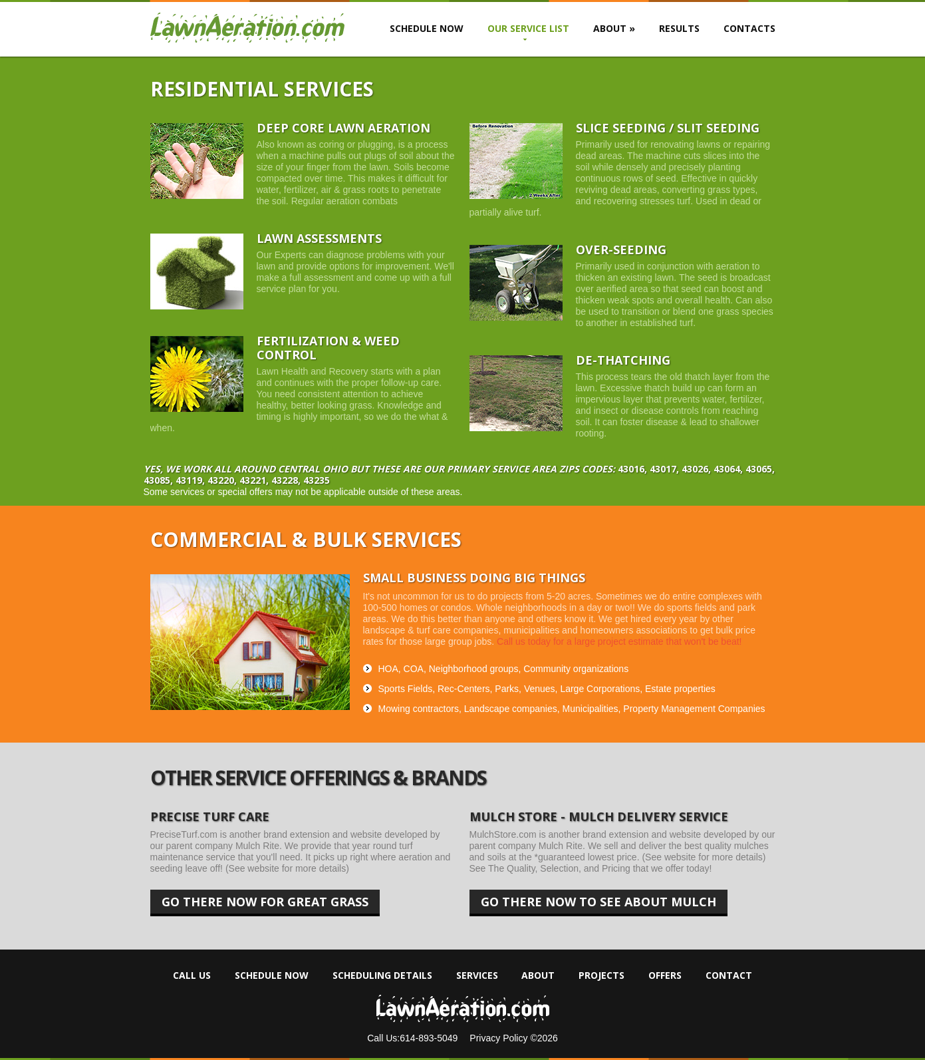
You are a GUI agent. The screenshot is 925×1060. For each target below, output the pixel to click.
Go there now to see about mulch (598, 905)
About (614, 28)
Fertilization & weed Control (328, 348)
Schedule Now (426, 28)
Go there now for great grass (265, 905)
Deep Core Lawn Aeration (343, 128)
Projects (601, 975)
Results (679, 28)
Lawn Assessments (319, 238)
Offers (665, 975)
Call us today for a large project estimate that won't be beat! (619, 641)
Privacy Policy (499, 1038)
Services (477, 975)
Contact (729, 975)
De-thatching (623, 360)
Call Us (192, 975)
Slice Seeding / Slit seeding (667, 128)
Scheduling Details (382, 975)
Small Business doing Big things (474, 578)
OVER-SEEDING (621, 250)
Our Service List (528, 28)
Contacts (749, 28)
